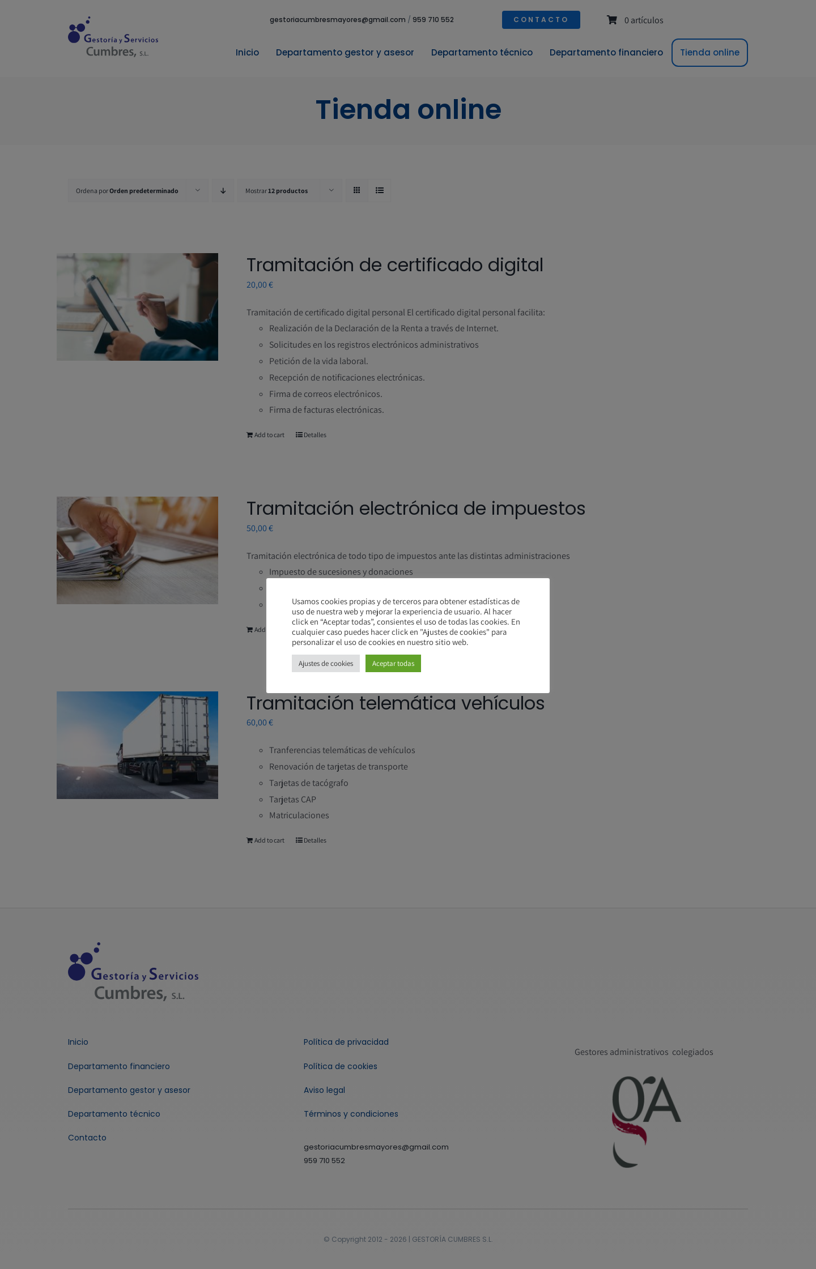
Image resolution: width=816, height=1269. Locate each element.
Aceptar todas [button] (393, 663)
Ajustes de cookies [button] (326, 663)
